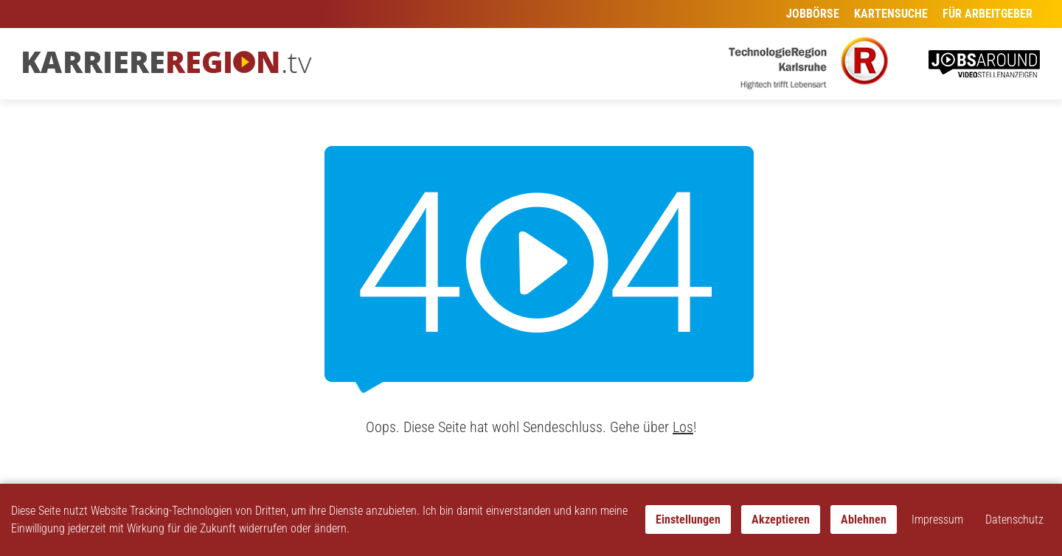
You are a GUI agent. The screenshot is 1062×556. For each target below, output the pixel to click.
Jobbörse (812, 14)
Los (683, 427)
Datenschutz (1014, 519)
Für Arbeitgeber (987, 14)
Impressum (937, 519)
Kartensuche (891, 14)
